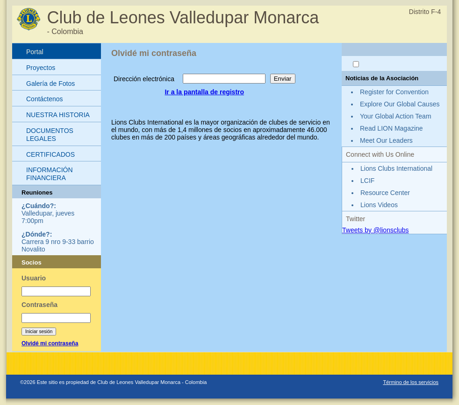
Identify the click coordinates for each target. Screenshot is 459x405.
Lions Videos (379, 205)
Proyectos (40, 67)
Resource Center (385, 192)
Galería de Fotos (50, 83)
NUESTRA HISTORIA (58, 115)
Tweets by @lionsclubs (375, 230)
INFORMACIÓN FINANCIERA (49, 174)
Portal (34, 52)
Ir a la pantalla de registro (204, 92)
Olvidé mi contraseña (50, 343)
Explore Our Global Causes (399, 104)
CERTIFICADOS (50, 154)
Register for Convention (394, 92)
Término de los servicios (410, 382)
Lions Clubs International (396, 168)
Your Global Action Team (395, 116)
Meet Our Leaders (386, 140)
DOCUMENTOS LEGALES (49, 134)
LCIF (367, 180)
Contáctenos (44, 99)
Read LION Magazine (391, 128)
